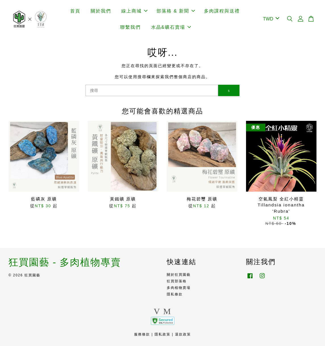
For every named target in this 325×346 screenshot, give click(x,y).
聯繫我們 (130, 27)
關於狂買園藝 (179, 275)
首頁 (75, 11)
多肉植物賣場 (179, 288)
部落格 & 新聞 (176, 11)
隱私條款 (175, 294)
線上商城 (134, 11)
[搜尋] (152, 90)
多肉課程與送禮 (222, 11)
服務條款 (142, 334)
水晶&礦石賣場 (171, 27)
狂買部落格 (177, 281)
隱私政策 (162, 334)
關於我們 (101, 11)
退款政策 (183, 334)
